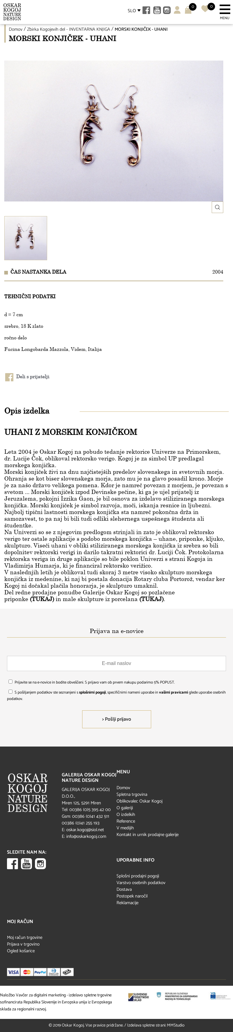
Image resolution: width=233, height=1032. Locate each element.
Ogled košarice (21, 951)
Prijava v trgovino (23, 944)
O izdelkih (126, 814)
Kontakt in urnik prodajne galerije (148, 834)
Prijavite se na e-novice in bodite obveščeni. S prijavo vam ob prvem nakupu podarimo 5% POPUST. (95, 682)
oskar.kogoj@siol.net (85, 830)
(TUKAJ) (42, 599)
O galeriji (125, 808)
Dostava (124, 889)
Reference (126, 821)
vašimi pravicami (173, 692)
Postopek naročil (132, 896)
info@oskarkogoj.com (86, 836)
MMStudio (176, 1025)
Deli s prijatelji (27, 377)
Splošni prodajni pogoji (138, 876)
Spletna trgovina (132, 794)
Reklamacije (127, 903)
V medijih (125, 828)
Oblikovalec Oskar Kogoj (139, 801)
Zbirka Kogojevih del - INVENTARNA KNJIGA (68, 29)
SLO (132, 11)
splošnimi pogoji (92, 692)
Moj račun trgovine (24, 937)
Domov (16, 29)
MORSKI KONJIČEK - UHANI (141, 29)
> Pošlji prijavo (116, 719)
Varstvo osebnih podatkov (141, 883)
